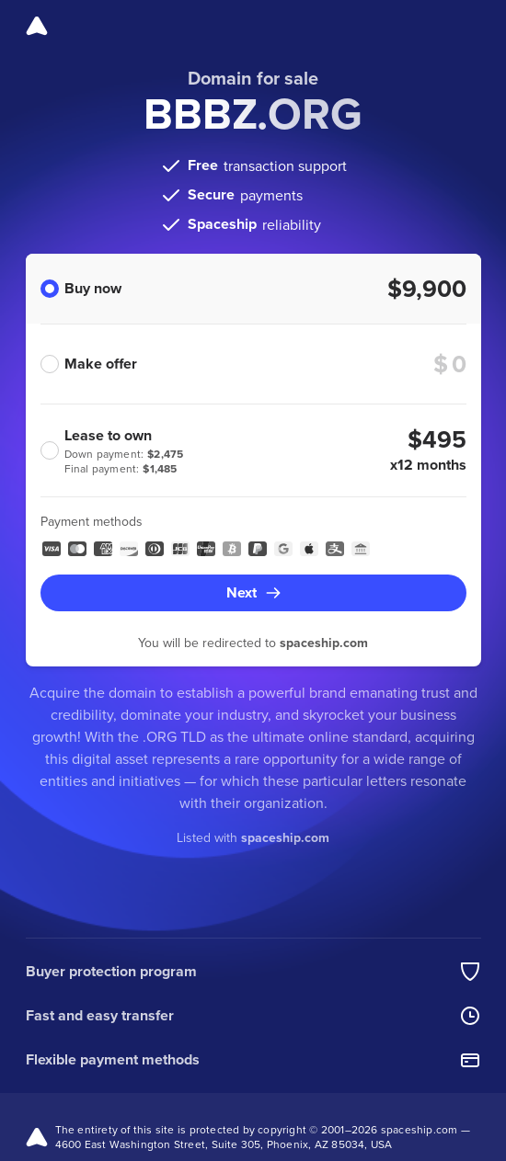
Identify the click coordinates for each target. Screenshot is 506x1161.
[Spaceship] (37, 26)
